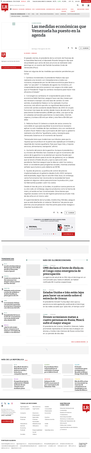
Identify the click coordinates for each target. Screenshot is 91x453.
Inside (46, 423)
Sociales (22, 434)
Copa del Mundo (15, 16)
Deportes (47, 379)
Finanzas (22, 419)
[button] (26, 227)
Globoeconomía (49, 419)
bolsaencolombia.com (66, 443)
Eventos (47, 417)
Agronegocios (24, 406)
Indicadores (23, 423)
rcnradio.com (52, 445)
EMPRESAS (28, 9)
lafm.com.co (72, 445)
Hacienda (47, 364)
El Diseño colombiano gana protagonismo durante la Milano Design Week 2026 (81, 370)
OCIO (33, 9)
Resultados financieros (46, 14)
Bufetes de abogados (74, 14)
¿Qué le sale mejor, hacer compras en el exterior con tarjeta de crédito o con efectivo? (12, 329)
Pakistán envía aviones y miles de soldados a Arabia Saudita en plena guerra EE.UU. (12, 293)
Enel (33, 14)
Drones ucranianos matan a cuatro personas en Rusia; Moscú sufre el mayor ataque (63, 319)
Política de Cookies (65, 425)
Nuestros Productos (65, 412)
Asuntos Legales (25, 408)
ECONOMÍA (22, 9)
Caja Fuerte (36, 408)
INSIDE (87, 9)
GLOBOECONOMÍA (40, 9)
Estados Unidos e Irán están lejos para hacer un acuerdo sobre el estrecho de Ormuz (63, 295)
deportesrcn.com (16, 447)
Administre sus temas (9, 67)
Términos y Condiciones (67, 418)
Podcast (22, 429)
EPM (29, 14)
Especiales (36, 417)
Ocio (46, 425)
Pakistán (6, 288)
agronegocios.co (21, 443)
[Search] (77, 5)
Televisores (25, 16)
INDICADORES (81, 9)
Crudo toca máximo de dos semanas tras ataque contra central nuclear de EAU (12, 280)
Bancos (6, 325)
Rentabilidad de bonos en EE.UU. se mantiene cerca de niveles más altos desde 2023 (12, 317)
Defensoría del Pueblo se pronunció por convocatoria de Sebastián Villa (51, 383)
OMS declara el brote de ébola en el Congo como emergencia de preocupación (63, 270)
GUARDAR (84, 48)
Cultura (77, 364)
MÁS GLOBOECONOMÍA (78, 341)
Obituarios (36, 425)
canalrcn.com (42, 445)
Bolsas (16, 379)
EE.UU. (5, 263)
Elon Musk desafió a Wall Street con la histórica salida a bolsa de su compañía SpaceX (21, 370)
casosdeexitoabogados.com (9, 445)
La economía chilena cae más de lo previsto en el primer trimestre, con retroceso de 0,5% (12, 305)
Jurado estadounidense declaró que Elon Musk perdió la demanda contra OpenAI (12, 268)
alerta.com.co (5, 447)
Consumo (77, 379)
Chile (5, 300)
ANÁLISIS (58, 9)
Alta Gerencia (36, 406)
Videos (35, 434)
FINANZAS (15, 9)
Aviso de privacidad (65, 416)
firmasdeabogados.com (51, 443)
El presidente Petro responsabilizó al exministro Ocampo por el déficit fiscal (51, 369)
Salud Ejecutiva (49, 429)
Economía (48, 412)
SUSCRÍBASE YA (68, 234)
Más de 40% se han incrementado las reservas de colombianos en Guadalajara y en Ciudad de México (81, 385)
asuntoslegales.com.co (8, 443)
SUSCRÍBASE (86, 1)
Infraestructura (37, 423)
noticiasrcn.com (62, 445)
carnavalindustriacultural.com (28, 445)
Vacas (57, 14)
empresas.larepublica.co (35, 443)
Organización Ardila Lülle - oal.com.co (83, 444)
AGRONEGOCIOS (50, 9)
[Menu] (11, 9)
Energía (6, 276)
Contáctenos (64, 414)
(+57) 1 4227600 (6, 415)
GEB (37, 14)
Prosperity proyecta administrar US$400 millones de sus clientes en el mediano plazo (21, 384)
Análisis (47, 406)
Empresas (23, 417)
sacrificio (63, 14)
